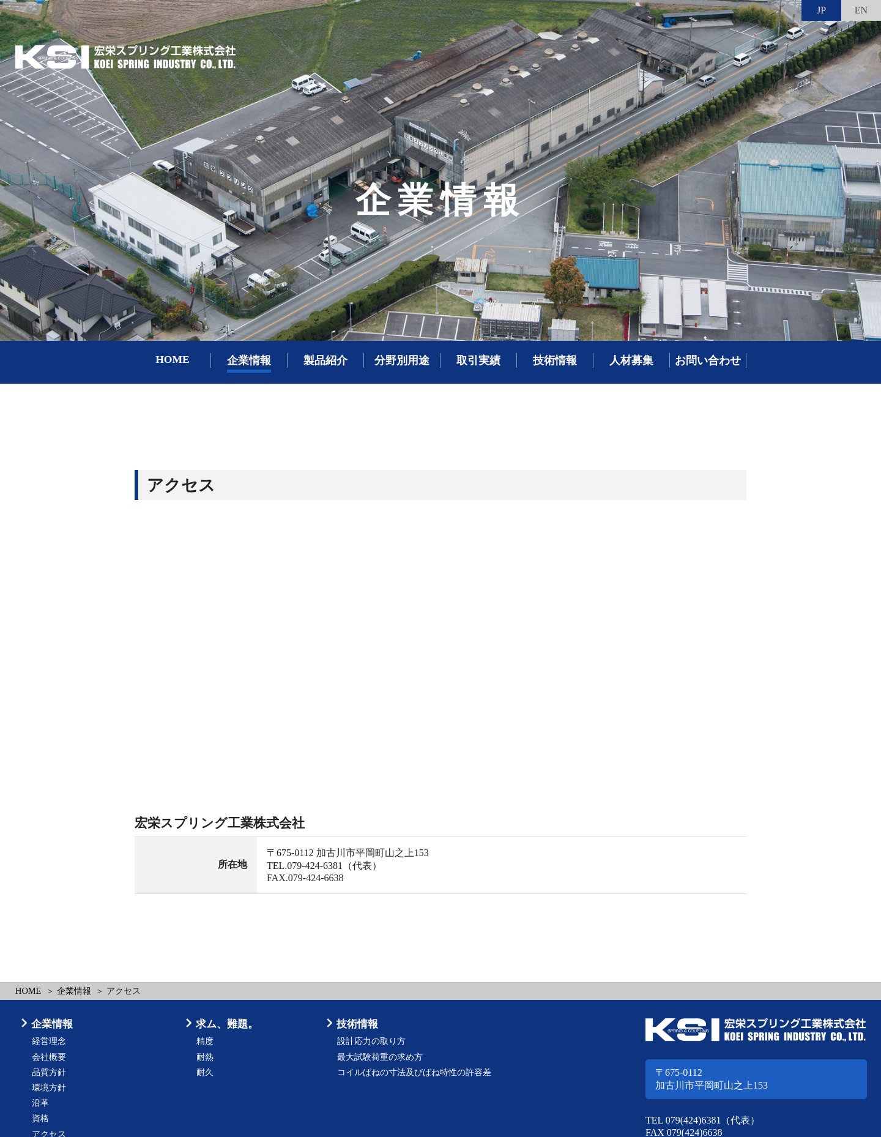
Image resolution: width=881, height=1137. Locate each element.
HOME (172, 359)
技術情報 (555, 360)
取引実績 (478, 360)
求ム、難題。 (227, 1024)
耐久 (205, 1072)
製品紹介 (325, 360)
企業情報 (249, 360)
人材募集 (631, 360)
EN (861, 10)
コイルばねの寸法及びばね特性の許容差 (414, 1072)
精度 (205, 1041)
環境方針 (49, 1087)
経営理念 (49, 1041)
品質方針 (49, 1072)
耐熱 (205, 1057)
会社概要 (49, 1057)
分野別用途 (401, 360)
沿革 (40, 1103)
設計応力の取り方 (371, 1041)
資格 (40, 1118)
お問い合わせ (708, 360)
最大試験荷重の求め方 (380, 1057)
